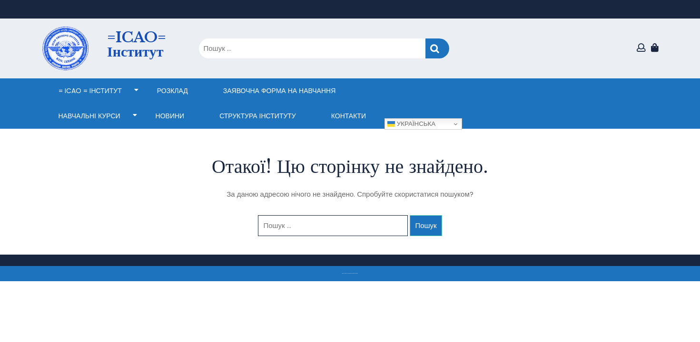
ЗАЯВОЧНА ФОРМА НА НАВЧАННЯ (279, 90)
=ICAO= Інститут (136, 44)
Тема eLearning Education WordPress (347, 273)
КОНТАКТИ (348, 116)
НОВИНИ (170, 116)
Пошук (437, 48)
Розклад (172, 90)
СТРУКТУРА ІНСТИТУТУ (257, 116)
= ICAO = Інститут (90, 90)
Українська (411, 124)
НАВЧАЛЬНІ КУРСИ (89, 116)
